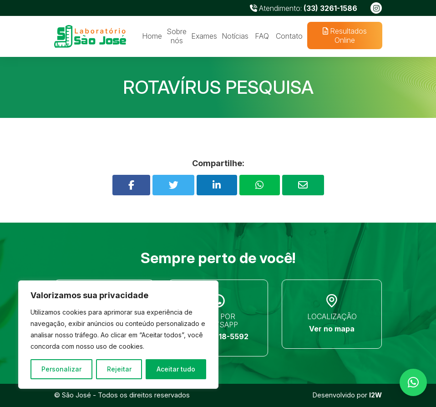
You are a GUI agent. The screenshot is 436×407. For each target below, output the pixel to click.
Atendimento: (303, 8)
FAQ (262, 36)
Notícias (235, 36)
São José (76, 395)
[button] (413, 382)
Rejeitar (119, 369)
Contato (289, 36)
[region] (118, 334)
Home (152, 36)
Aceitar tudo (176, 369)
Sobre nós (177, 36)
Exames (204, 36)
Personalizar (61, 369)
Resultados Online (344, 35)
